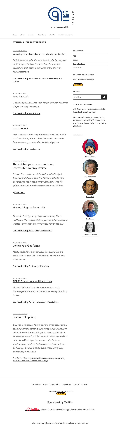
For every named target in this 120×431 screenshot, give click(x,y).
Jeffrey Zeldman (90, 148)
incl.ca (80, 123)
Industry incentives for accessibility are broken (39, 54)
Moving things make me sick (29, 207)
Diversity (76, 384)
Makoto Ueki (90, 188)
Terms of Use (66, 384)
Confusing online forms (26, 245)
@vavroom (77, 126)
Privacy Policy (55, 384)
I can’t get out (20, 128)
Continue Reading (26, 113)
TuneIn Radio (77, 68)
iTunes (75, 60)
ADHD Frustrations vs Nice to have (32, 281)
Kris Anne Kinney (90, 168)
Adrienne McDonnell (90, 228)
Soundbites (42, 35)
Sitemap (45, 384)
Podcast (31, 35)
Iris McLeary (19, 192)
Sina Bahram (90, 210)
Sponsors (84, 384)
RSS (74, 56)
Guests (52, 35)
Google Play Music (79, 64)
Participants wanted (65, 35)
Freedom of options (24, 317)
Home (15, 35)
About (23, 35)
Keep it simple (21, 96)
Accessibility (36, 384)
